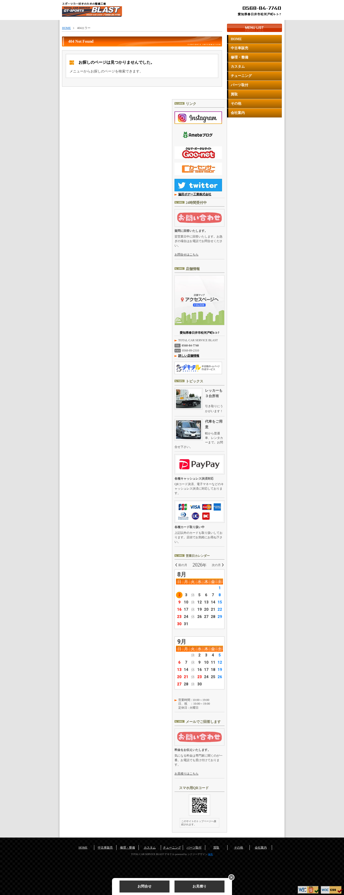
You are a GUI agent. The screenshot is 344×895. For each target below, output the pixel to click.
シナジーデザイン (198, 854)
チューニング (241, 76)
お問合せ (145, 886)
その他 (236, 103)
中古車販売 (239, 48)
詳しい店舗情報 (188, 355)
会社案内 (238, 113)
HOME (236, 39)
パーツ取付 (239, 85)
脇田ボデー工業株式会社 (194, 194)
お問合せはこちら (186, 254)
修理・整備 (239, 57)
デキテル (169, 854)
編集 (210, 854)
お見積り (199, 886)
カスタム (238, 66)
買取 (234, 94)
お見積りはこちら (186, 773)
